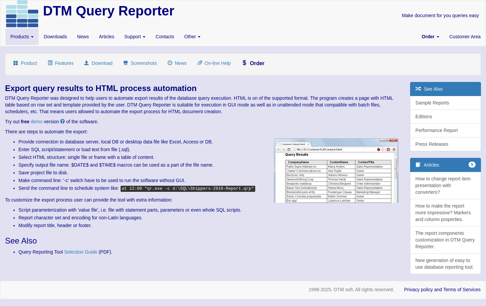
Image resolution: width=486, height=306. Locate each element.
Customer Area (465, 36)
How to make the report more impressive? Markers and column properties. (443, 212)
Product (25, 63)
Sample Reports (432, 102)
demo (37, 121)
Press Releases (431, 144)
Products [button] (22, 36)
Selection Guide (80, 252)
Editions (423, 116)
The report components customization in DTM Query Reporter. (445, 239)
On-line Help (214, 63)
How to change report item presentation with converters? (443, 185)
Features (61, 63)
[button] (430, 36)
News (83, 36)
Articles (106, 36)
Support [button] (134, 36)
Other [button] (192, 36)
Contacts (165, 36)
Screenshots (140, 63)
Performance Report (436, 130)
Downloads (55, 36)
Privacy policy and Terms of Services (442, 289)
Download (98, 63)
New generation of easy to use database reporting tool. (444, 264)
